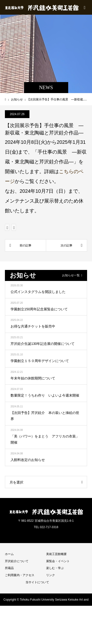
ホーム (9, 554)
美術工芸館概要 (56, 554)
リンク (50, 575)
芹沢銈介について (16, 561)
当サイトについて (37, 582)
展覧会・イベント (58, 561)
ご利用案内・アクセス (19, 575)
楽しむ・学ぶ (55, 568)
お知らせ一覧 (71, 275)
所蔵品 (9, 568)
